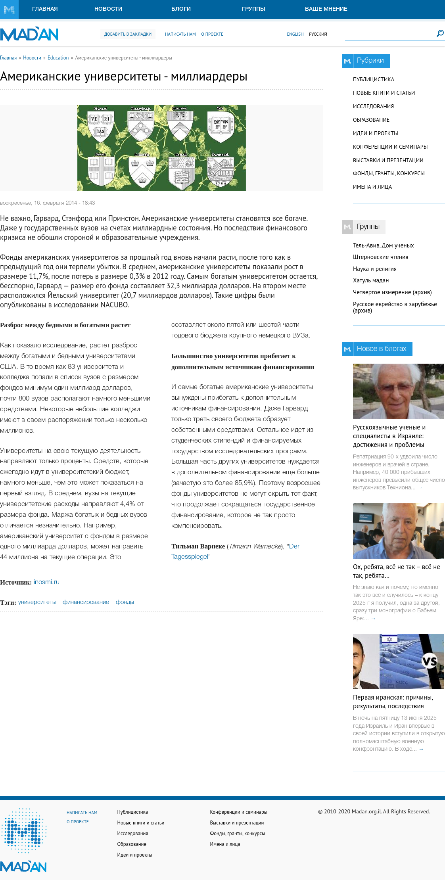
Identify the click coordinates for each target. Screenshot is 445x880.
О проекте (212, 34)
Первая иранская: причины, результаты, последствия (393, 701)
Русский (318, 34)
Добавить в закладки (128, 34)
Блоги (181, 9)
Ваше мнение (326, 9)
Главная (45, 9)
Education (58, 57)
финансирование (86, 602)
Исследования (373, 106)
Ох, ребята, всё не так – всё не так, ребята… (396, 571)
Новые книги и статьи (384, 92)
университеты (37, 602)
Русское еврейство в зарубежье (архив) (395, 307)
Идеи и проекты (375, 133)
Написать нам (180, 34)
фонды (125, 602)
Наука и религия (375, 268)
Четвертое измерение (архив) (392, 292)
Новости (108, 9)
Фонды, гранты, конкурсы (389, 173)
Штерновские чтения (381, 256)
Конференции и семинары (390, 146)
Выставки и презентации (388, 160)
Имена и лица (372, 186)
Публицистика (373, 79)
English (295, 34)
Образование (371, 119)
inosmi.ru (46, 582)
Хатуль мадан (371, 280)
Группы (253, 9)
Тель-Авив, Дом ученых (383, 245)
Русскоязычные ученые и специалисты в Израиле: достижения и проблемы (389, 436)
